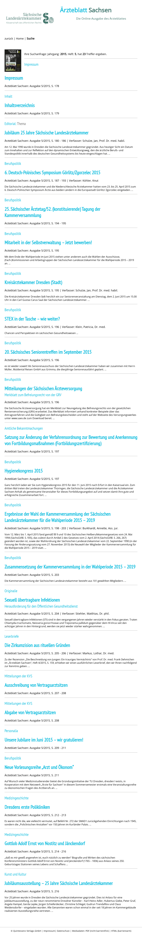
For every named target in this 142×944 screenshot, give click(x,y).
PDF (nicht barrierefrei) (97, 930)
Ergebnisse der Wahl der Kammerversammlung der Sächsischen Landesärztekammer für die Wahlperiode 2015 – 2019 (57, 517)
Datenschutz (63, 930)
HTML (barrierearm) (121, 930)
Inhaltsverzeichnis (20, 105)
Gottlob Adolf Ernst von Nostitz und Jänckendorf (45, 843)
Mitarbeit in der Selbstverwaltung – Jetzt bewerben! (48, 242)
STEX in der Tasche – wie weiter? (32, 319)
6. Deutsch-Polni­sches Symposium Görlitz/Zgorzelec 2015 (52, 172)
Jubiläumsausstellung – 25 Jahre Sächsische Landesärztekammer (59, 883)
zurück (9, 38)
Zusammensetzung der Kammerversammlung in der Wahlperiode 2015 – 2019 (70, 567)
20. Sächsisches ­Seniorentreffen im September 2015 (48, 352)
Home (20, 38)
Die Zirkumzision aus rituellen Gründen (37, 645)
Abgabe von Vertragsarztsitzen (30, 712)
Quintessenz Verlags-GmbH (27, 930)
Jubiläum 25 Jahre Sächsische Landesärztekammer (46, 133)
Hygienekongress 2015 (24, 471)
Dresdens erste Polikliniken (27, 807)
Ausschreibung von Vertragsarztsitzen (36, 685)
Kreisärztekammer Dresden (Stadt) (33, 282)
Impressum (14, 78)
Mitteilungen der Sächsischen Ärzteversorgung (43, 388)
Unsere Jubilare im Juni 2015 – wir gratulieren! (44, 740)
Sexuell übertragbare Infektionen (32, 600)
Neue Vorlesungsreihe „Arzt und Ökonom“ (39, 767)
